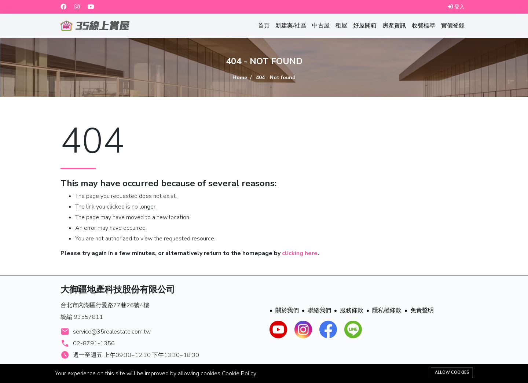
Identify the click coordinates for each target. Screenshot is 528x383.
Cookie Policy (239, 373)
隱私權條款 (384, 310)
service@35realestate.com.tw (112, 332)
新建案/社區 (290, 26)
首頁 (264, 26)
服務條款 (348, 310)
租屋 (341, 26)
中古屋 (321, 26)
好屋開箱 (365, 26)
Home (239, 77)
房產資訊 (394, 26)
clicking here (300, 253)
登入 (456, 6)
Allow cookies (452, 372)
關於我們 (284, 310)
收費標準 (423, 26)
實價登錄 (453, 26)
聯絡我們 (316, 310)
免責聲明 (419, 310)
